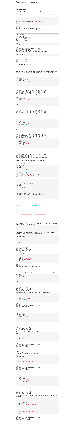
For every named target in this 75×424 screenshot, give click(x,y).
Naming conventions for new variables (24, 6)
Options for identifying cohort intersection (24, 5)
